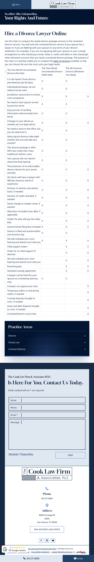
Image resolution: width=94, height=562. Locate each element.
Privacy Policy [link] (26, 454)
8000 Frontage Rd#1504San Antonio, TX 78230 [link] (47, 518)
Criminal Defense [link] (16, 349)
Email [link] (80, 558)
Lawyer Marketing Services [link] (62, 552)
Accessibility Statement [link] (40, 552)
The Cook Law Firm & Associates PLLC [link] (41, 549)
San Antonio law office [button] (47, 529)
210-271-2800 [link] (33, 558)
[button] (16, 5)
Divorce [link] (12, 335)
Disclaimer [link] (13, 454)
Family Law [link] (13, 342)
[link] (63, 4)
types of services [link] (61, 61)
